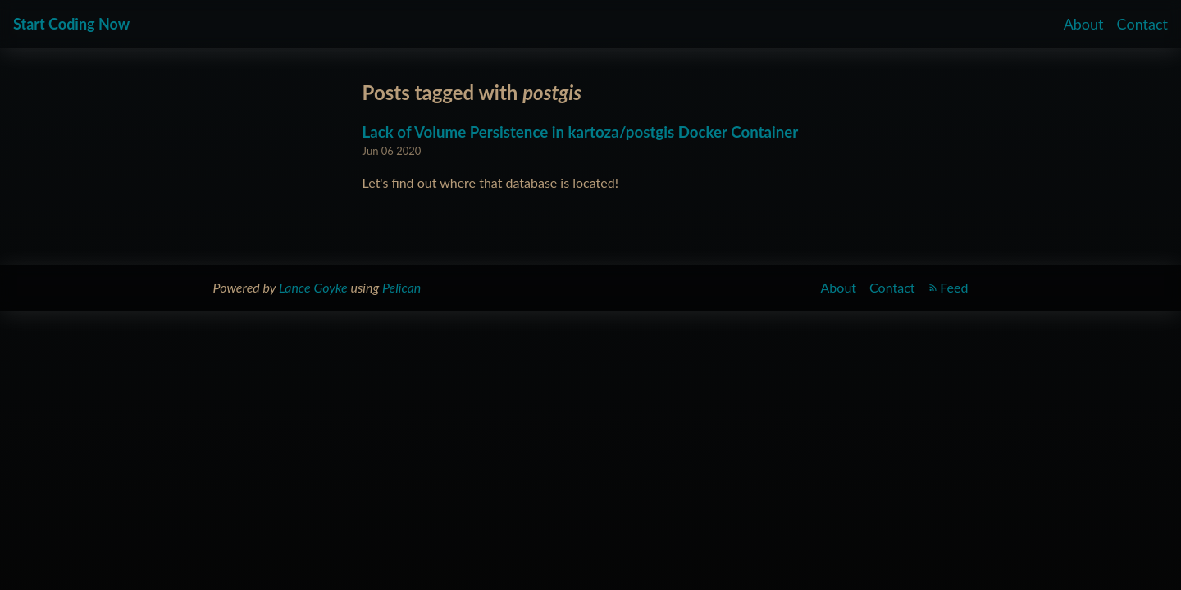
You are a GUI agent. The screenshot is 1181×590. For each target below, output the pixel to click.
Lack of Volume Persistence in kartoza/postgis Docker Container (581, 132)
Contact (1142, 24)
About (1084, 24)
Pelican (401, 287)
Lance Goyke (313, 287)
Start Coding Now (71, 24)
